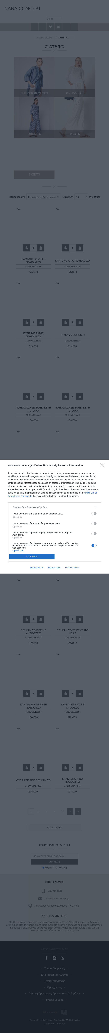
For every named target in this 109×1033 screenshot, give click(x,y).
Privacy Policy (72, 567)
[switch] (94, 513)
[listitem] (54, 507)
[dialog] (54, 517)
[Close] (103, 466)
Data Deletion (36, 567)
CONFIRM (32, 556)
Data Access (54, 567)
